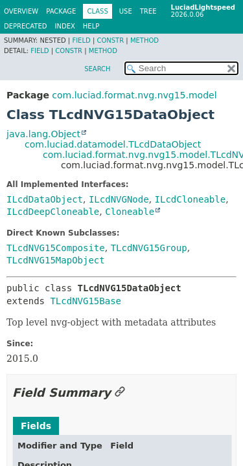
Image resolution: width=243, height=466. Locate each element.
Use (125, 11)
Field (81, 40)
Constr (110, 40)
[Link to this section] (120, 392)
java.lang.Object (43, 134)
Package (61, 11)
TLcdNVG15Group (149, 248)
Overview (21, 11)
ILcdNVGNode (119, 199)
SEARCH (97, 68)
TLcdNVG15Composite (55, 248)
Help (91, 26)
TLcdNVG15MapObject (55, 260)
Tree (148, 11)
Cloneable (129, 211)
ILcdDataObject (44, 199)
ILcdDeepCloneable (52, 211)
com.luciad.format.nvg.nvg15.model (134, 95)
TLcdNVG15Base (85, 301)
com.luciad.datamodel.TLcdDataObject (113, 144)
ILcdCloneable (190, 199)
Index (65, 26)
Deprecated (25, 26)
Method (144, 40)
